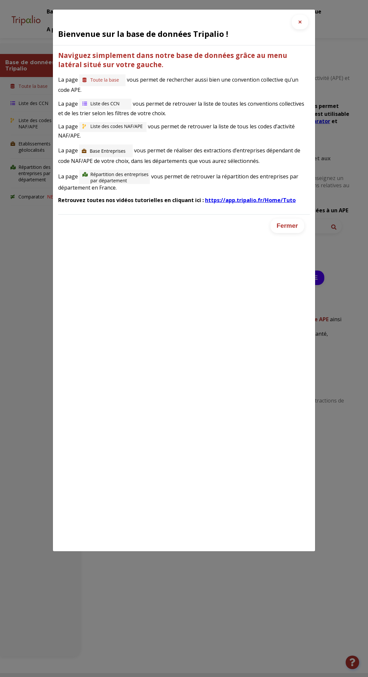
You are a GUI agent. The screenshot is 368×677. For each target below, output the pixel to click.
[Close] (300, 22)
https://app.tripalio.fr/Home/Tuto (250, 200)
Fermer (287, 225)
